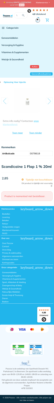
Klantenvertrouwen (10, 230)
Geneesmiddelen (9, 38)
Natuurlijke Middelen (11, 292)
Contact (5, 246)
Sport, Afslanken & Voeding (14, 282)
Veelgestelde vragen (11, 227)
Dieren (5, 298)
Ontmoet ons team (10, 259)
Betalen (5, 220)
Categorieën (10, 28)
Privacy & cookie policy (11, 253)
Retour (5, 223)
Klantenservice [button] (42, 2)
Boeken (5, 301)
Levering (6, 217)
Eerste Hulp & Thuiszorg (12, 295)
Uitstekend (39, 14)
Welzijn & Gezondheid (12, 59)
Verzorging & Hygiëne (12, 45)
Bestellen (6, 214)
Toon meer (17, 132)
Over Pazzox (7, 243)
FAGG (4, 233)
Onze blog (6, 250)
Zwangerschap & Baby (12, 285)
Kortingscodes (8, 262)
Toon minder (35, 132)
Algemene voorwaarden (12, 256)
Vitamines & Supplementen (15, 52)
